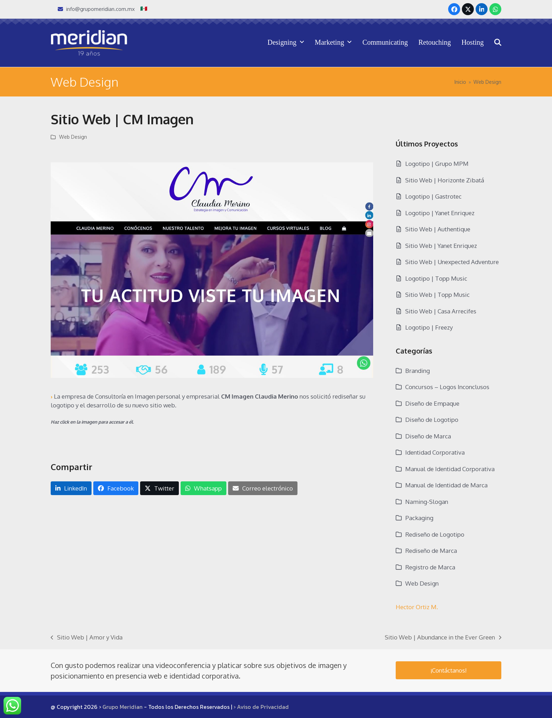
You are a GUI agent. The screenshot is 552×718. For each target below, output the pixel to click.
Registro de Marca (430, 567)
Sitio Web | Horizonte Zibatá (444, 180)
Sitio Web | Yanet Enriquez (441, 245)
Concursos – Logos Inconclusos (447, 387)
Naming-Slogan (426, 501)
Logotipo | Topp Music (436, 278)
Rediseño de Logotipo (434, 534)
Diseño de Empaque (432, 403)
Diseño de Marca (428, 436)
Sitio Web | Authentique (437, 229)
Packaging (419, 518)
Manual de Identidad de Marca (446, 485)
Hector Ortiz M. (417, 607)
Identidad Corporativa (435, 452)
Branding (417, 370)
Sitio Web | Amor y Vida (87, 637)
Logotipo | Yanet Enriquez (440, 213)
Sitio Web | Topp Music (437, 294)
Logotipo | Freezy (429, 327)
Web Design (73, 137)
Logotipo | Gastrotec (433, 196)
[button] (498, 42)
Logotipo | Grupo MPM (437, 163)
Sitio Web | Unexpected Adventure (452, 262)
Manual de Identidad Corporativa (450, 469)
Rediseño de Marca (431, 550)
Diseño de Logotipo (431, 419)
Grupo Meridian (122, 707)
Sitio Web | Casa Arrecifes (440, 311)
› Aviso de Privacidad (261, 707)
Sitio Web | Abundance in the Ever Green (443, 637)
